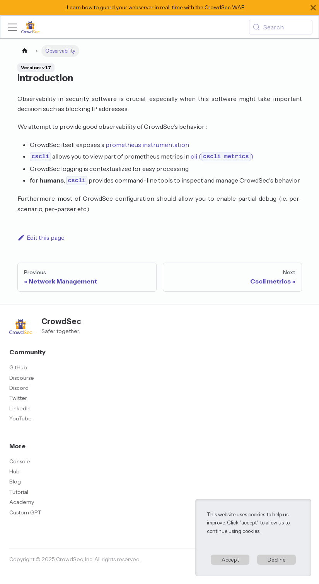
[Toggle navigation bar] (12, 27)
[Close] (313, 7)
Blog (15, 481)
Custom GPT (25, 512)
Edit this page (41, 237)
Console (19, 461)
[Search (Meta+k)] (280, 27)
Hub (14, 471)
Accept (230, 560)
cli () (222, 156)
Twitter (18, 397)
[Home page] (24, 51)
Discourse (21, 377)
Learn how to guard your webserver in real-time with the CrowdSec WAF (155, 7)
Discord (19, 387)
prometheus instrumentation (147, 145)
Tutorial (18, 491)
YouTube (20, 418)
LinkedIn (20, 408)
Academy (21, 502)
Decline (277, 560)
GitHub (18, 367)
